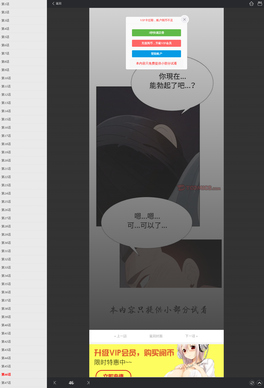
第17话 (8, 136)
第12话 (8, 94)
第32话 (8, 259)
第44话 (8, 358)
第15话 (8, 119)
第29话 (8, 234)
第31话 (8, 251)
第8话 (7, 61)
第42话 (8, 341)
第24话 (8, 193)
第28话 (8, 226)
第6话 (7, 45)
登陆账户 (156, 53)
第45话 (8, 366)
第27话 (8, 218)
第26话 (8, 210)
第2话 (7, 12)
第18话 (8, 144)
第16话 (8, 127)
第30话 (8, 243)
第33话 (8, 267)
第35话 (8, 284)
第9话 (7, 70)
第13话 (8, 103)
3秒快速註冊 (156, 32)
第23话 (8, 185)
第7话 (7, 53)
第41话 (8, 333)
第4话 (7, 28)
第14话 (8, 111)
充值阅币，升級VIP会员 (156, 43)
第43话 (8, 350)
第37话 (8, 300)
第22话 (8, 177)
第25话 (8, 201)
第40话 (8, 325)
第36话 (8, 292)
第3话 (7, 20)
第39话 (8, 317)
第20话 (8, 160)
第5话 (7, 37)
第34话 (8, 275)
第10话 (8, 78)
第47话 (8, 382)
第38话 (8, 308)
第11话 (8, 86)
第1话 (7, 4)
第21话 (8, 168)
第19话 (8, 152)
